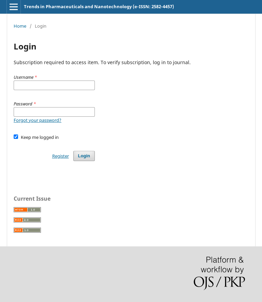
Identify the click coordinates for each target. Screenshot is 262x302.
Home (20, 26)
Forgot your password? (37, 120)
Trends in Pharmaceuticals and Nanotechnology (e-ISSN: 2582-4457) (99, 6)
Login (84, 155)
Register (60, 156)
